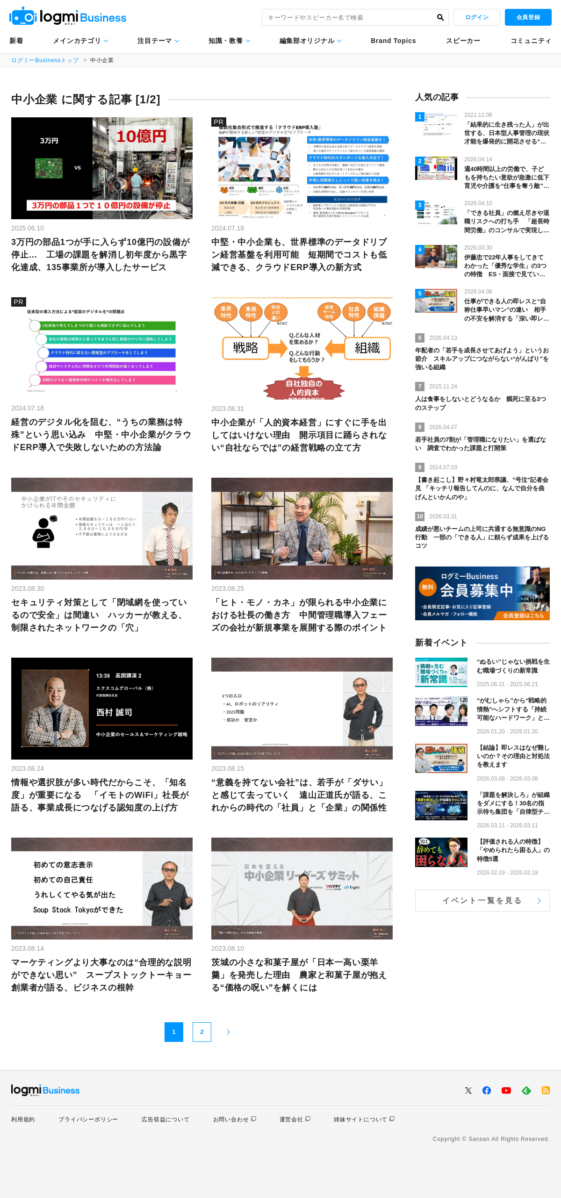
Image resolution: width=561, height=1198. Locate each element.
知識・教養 (226, 40)
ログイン (477, 17)
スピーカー (463, 40)
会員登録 (528, 17)
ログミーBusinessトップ (45, 60)
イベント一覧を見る (482, 900)
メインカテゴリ (77, 40)
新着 (16, 40)
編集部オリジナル (307, 40)
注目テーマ (154, 40)
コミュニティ (531, 40)
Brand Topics (393, 40)
